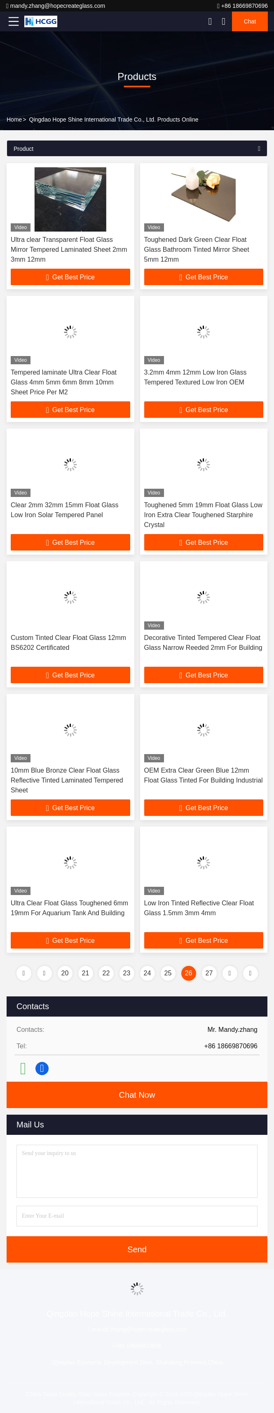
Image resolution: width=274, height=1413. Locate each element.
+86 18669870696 (242, 5)
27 (209, 973)
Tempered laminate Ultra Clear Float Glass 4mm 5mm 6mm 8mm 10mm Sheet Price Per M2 (64, 382)
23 (127, 973)
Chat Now (137, 1094)
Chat (250, 21)
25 (168, 973)
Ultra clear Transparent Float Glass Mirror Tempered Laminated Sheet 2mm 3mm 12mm (69, 249)
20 (65, 973)
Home (14, 119)
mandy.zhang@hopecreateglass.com (55, 5)
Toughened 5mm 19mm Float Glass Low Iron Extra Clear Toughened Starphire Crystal (203, 514)
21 (85, 973)
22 (106, 973)
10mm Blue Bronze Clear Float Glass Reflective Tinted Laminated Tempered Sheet (67, 780)
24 (147, 973)
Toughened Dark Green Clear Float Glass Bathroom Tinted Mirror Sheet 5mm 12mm (196, 249)
